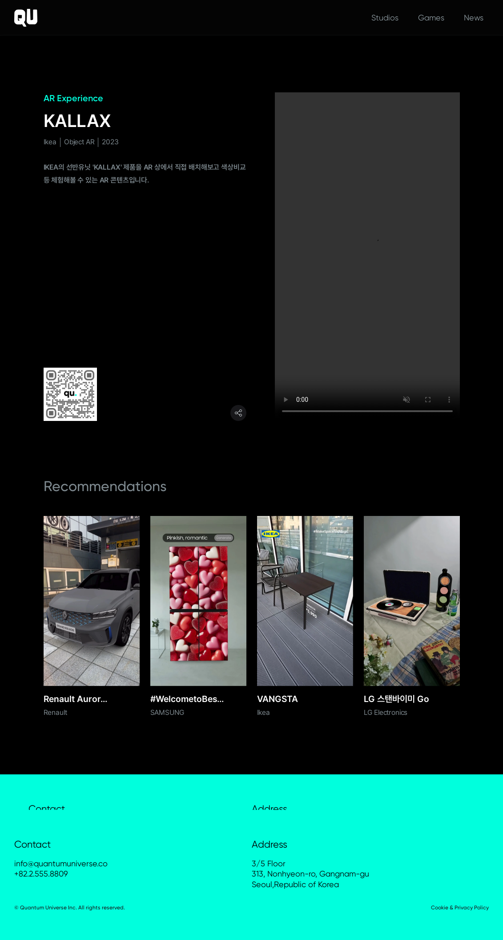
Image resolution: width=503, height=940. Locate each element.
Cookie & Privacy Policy (460, 907)
